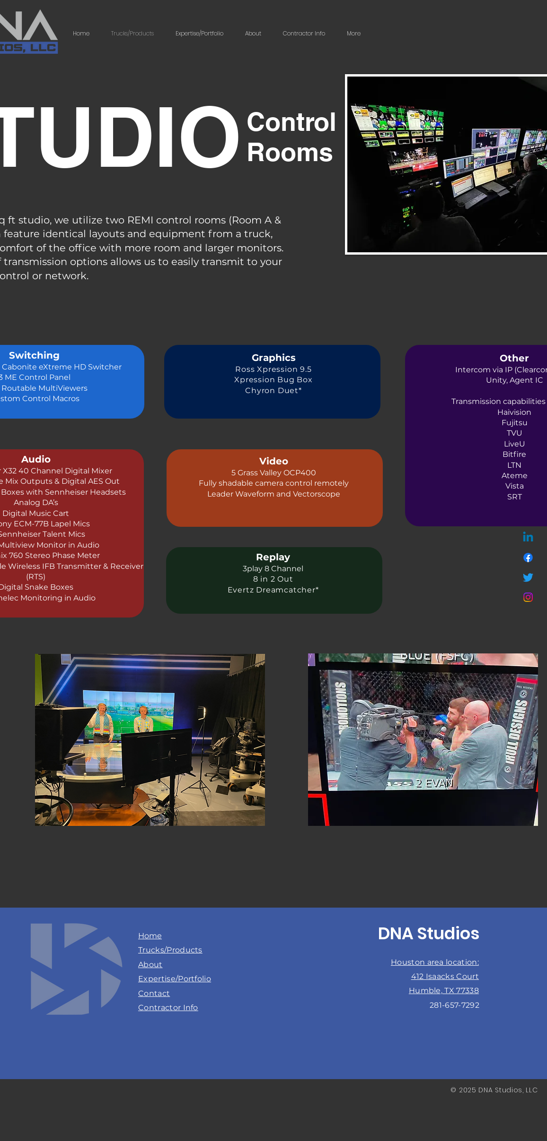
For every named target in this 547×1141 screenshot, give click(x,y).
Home (150, 935)
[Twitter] (528, 577)
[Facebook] (528, 557)
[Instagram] (528, 597)
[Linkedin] (528, 538)
